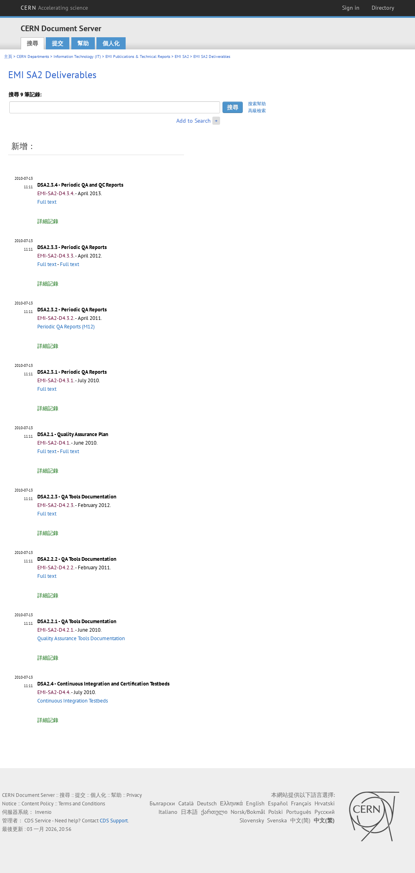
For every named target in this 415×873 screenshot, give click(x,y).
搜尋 (32, 43)
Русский (324, 812)
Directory (383, 7)
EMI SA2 (182, 56)
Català (186, 803)
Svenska (277, 820)
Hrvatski (324, 803)
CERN (54, 7)
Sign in (350, 7)
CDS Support (114, 820)
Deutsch (207, 803)
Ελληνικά (231, 803)
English (255, 803)
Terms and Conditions (81, 803)
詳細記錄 (47, 221)
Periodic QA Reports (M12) (66, 326)
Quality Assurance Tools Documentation (81, 638)
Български (162, 803)
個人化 (111, 43)
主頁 (8, 56)
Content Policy (37, 803)
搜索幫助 (257, 103)
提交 (57, 43)
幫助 (83, 43)
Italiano (168, 812)
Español (278, 803)
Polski (275, 812)
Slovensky (252, 820)
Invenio (43, 812)
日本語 (189, 812)
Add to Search (193, 120)
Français (301, 803)
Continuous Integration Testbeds (72, 700)
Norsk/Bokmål (248, 812)
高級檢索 (257, 110)
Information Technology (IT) (77, 56)
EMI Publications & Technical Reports (137, 56)
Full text (46, 201)
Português (298, 812)
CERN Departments (33, 56)
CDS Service (37, 820)
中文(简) (300, 820)
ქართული (214, 812)
